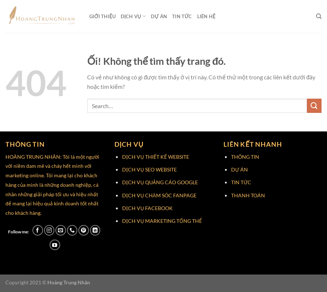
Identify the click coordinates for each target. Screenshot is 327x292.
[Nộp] (314, 106)
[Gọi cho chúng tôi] (72, 230)
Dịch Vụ (133, 16)
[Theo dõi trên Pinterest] (83, 230)
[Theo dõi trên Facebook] (37, 230)
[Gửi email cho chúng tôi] (60, 230)
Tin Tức (182, 16)
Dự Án (159, 16)
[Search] (319, 16)
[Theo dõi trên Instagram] (49, 230)
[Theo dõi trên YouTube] (55, 245)
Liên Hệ (206, 16)
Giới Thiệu (102, 16)
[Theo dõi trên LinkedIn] (95, 230)
